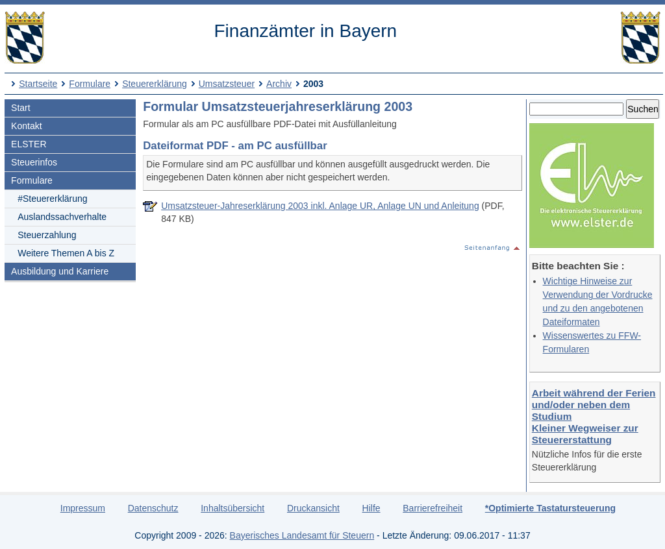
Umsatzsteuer (227, 84)
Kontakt (26, 126)
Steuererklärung (154, 84)
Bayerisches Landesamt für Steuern (302, 535)
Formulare (89, 84)
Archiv (279, 84)
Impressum (82, 508)
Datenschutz (153, 508)
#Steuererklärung (52, 198)
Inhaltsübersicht (232, 508)
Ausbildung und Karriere (59, 271)
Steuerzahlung (47, 235)
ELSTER (28, 144)
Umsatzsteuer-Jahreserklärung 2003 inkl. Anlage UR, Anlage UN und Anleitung (320, 206)
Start (21, 108)
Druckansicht (313, 508)
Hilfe (371, 508)
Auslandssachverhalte (62, 217)
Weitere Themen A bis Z (66, 253)
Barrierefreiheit (432, 508)
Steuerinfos (34, 162)
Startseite (38, 84)
